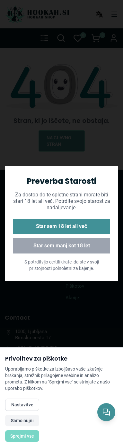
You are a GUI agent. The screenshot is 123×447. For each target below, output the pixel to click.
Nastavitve (22, 404)
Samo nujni (22, 420)
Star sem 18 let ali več (61, 226)
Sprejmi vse (22, 436)
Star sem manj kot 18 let (61, 246)
